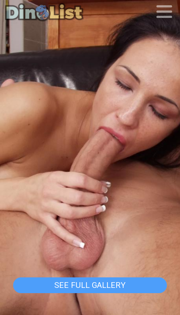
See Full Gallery (89, 285)
